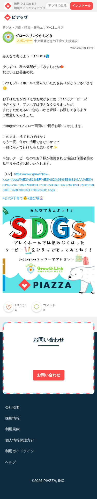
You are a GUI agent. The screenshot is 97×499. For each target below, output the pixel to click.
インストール (81, 5)
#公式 (7, 198)
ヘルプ (10, 462)
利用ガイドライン (19, 451)
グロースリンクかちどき (34, 36)
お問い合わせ (48, 375)
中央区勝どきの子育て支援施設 (56, 41)
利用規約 (12, 429)
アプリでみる (57, 5)
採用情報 (12, 418)
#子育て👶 (19, 198)
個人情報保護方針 (19, 440)
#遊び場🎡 (35, 198)
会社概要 (12, 407)
